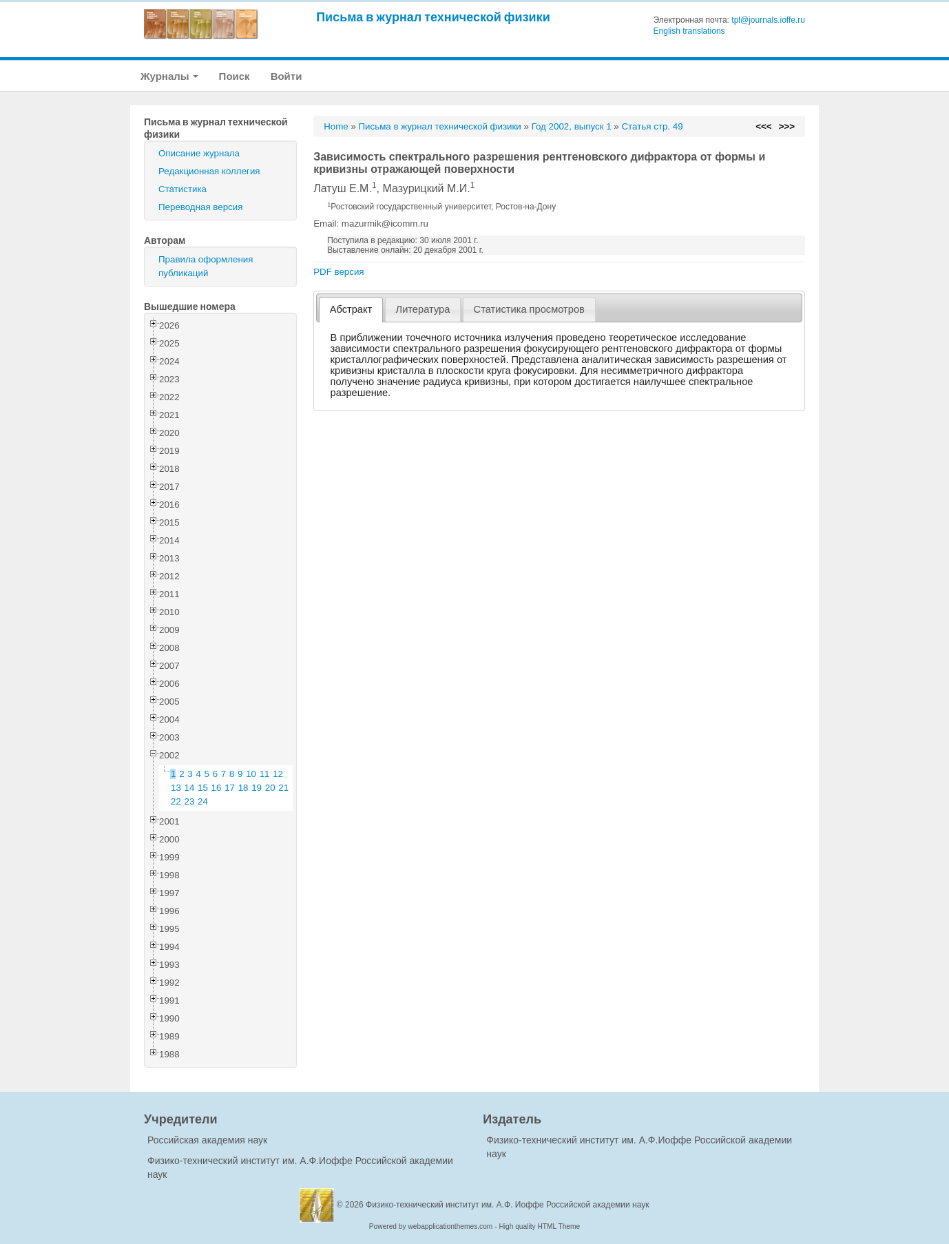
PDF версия (338, 272)
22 (176, 801)
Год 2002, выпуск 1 (572, 126)
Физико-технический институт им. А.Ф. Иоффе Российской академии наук (507, 1205)
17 (230, 787)
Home (336, 126)
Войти (286, 76)
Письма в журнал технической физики (433, 17)
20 (270, 787)
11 (265, 774)
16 (216, 787)
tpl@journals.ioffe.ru (768, 20)
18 (243, 787)
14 (190, 787)
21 (283, 787)
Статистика (182, 189)
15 (203, 787)
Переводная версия (200, 207)
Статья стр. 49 (651, 126)
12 (278, 774)
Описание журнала (199, 153)
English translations (689, 31)
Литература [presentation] (423, 309)
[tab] (351, 309)
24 (203, 801)
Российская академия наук (207, 1139)
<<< (763, 126)
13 (176, 787)
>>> (787, 126)
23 (190, 801)
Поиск (234, 76)
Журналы (169, 76)
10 (251, 774)
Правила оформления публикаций (205, 266)
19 (256, 787)
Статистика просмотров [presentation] (529, 309)
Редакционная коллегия (209, 171)
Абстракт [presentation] (351, 309)
